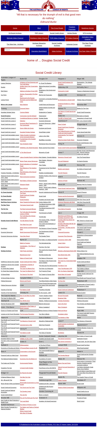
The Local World (24, 401)
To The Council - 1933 (45, 292)
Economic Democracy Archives (9, 236)
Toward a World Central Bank (66, 387)
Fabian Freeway (62, 380)
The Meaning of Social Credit (28, 321)
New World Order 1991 (64, 255)
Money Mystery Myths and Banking (10, 383)
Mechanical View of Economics (47, 144)
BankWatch (4, 228)
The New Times (5, 205)
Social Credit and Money (83, 261)
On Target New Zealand (7, 268)
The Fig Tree (4, 209)
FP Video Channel (72, 38)
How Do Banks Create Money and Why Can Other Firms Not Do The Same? (86, 372)
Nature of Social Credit (26, 258)
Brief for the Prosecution (45, 95)
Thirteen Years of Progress (84, 100)
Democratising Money (83, 239)
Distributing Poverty (82, 338)
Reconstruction (43, 180)
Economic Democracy (45, 121)
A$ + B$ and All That (6, 380)
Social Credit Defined (6, 395)
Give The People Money (83, 157)
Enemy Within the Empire (27, 128)
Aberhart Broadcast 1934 (7, 303)
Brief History (4, 91)
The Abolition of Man (63, 317)
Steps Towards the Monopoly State (29, 202)
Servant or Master (63, 258)
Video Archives (57, 51)
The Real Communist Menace (28, 209)
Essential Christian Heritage (27, 132)
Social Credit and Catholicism (66, 289)
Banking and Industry (63, 169)
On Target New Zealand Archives (10, 271)
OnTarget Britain (5, 274)
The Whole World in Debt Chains (48, 281)
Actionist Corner (72, 44)
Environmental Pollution (26, 363)
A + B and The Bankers (45, 83)
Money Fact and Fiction (64, 363)
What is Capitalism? (44, 307)
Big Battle (79, 209)
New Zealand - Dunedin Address (47, 157)
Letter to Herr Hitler (44, 136)
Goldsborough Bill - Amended (47, 383)
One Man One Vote (25, 377)
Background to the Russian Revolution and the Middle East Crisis (28, 99)
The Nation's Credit (25, 332)
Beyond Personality (63, 295)
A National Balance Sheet (8, 377)
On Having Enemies (82, 161)
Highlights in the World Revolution (29, 147)
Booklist (3, 87)
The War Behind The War (27, 220)
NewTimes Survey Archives (9, 202)
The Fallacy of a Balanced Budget (48, 239)
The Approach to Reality (45, 213)
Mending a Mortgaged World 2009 (67, 251)
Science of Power (62, 180)
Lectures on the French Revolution (10, 314)
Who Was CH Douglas (26, 413)
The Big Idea (42, 216)
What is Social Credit (25, 411)
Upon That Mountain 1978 (65, 268)
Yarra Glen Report (25, 236)
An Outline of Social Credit (84, 169)
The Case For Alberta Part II (27, 271)
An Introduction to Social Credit (66, 100)
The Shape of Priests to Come (28, 404)
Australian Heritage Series (8, 112)
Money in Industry (44, 395)
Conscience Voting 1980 (64, 239)
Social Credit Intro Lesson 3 (8, 124)
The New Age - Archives (15, 44)
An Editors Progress (82, 216)
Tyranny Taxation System (46, 295)
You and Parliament (63, 161)
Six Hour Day (61, 281)
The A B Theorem (62, 173)
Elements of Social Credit (65, 157)
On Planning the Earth (26, 373)
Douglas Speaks (43, 118)
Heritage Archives (6, 251)
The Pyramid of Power (45, 271)
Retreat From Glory (63, 348)
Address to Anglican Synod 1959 (29, 91)
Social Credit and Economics (8, 387)
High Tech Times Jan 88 (83, 199)
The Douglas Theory (44, 236)
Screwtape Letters (63, 314)
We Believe (61, 332)
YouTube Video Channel (87, 51)
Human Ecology (81, 292)
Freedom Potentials (6, 169)
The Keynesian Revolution (27, 314)
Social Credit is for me (83, 391)
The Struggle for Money (83, 176)
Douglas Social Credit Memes (9, 220)
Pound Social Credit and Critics (66, 188)
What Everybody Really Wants (66, 140)
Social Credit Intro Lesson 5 (8, 132)
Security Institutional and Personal (48, 192)
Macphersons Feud (25, 255)
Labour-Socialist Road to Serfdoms (29, 157)
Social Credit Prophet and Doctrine (67, 147)
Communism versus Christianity (85, 298)
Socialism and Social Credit (46, 199)
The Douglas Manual (63, 355)
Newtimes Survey (87, 28)
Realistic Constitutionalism (46, 173)
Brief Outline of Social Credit (84, 336)
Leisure (41, 377)
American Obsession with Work (66, 202)
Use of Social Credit (44, 298)
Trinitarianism (80, 307)
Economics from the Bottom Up (28, 359)
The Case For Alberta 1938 (8, 298)
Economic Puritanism (82, 140)
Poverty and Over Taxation (46, 329)
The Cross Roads (57, 28)
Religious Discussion (82, 300)
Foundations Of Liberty (45, 359)
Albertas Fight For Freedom (84, 184)
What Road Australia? (83, 348)
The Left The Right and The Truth (29, 398)
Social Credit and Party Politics (28, 261)
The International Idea (45, 243)
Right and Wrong (62, 310)
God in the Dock (62, 303)
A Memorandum (24, 345)
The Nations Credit (25, 289)
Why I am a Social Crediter (84, 121)
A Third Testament (82, 128)
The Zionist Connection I (64, 338)
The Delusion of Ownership (84, 321)
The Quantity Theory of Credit (85, 377)
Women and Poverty (25, 281)
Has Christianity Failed (26, 144)
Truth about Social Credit (26, 205)
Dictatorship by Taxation (45, 112)
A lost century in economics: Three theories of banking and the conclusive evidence (86, 363)
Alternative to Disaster (83, 116)
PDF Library (39, 33)
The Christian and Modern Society (86, 303)
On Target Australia (6, 192)
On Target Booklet (6, 196)
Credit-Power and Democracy (47, 104)
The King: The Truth (44, 247)
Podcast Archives (72, 51)
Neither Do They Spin (83, 108)
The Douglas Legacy (25, 391)
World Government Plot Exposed (29, 232)
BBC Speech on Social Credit (85, 220)
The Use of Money (44, 278)
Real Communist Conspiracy (27, 176)
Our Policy (4, 95)
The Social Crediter (6, 213)
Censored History (24, 108)
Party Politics (42, 165)
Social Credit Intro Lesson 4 (8, 128)
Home (15, 28)
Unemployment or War (26, 325)
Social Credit (42, 196)
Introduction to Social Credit (84, 118)
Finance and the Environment (66, 196)
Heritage (3, 247)
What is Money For (82, 251)
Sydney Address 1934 (45, 202)
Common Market (24, 112)
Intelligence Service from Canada (10, 261)
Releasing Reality (24, 184)
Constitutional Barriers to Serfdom (29, 118)
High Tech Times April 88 (83, 202)
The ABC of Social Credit (64, 118)
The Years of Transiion (45, 332)
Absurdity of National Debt (46, 321)
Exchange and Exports (45, 128)
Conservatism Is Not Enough (27, 351)
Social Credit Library (57, 33)
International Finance (63, 247)
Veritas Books (72, 33)
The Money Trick (62, 265)
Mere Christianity (62, 307)
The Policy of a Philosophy (46, 268)
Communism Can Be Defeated (28, 116)
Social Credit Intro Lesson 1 (8, 118)
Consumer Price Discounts (65, 236)
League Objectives (6, 83)
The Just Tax (23, 395)
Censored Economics (64, 232)
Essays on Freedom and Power (9, 310)
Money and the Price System (46, 147)
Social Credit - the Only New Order (86, 341)
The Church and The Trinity (27, 387)
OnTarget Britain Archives (8, 278)
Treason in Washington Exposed (85, 91)
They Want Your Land (26, 224)
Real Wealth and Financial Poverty (86, 278)
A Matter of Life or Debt (26, 338)
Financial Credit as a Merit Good (9, 355)
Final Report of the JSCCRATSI (47, 368)
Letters (22, 298)
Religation (22, 380)
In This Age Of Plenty (44, 345)
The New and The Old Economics (48, 265)
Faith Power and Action (26, 251)
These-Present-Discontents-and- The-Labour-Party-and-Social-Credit (48, 285)
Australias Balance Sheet (8, 338)
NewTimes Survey (6, 199)
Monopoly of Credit (44, 152)
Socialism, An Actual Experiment (47, 401)
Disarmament (42, 116)
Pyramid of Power (82, 398)
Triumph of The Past (6, 289)
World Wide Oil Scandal (64, 274)
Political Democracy (6, 281)
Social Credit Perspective (84, 112)
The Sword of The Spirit (26, 274)
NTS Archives (87, 33)
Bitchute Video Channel (15, 38)
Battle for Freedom (25, 243)
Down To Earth (62, 124)
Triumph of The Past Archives (9, 292)
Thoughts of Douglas (44, 289)
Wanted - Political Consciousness (48, 300)
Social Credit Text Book (83, 345)
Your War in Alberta (44, 314)
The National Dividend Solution (9, 359)
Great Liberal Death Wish (84, 132)
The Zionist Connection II (64, 341)
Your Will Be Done (25, 300)
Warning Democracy (44, 303)
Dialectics (22, 121)
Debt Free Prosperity (44, 325)
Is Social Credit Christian (26, 368)
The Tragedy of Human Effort (47, 274)
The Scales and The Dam (8, 363)
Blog (39, 28)
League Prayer (5, 100)
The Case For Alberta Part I (27, 268)
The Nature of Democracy (46, 258)
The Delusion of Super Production (48, 228)
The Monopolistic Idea (45, 255)
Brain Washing (24, 104)
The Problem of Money (83, 268)
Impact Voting (61, 243)
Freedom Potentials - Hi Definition (10, 173)
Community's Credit (63, 91)
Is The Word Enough (25, 152)
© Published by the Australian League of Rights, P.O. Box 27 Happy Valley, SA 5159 (48, 424)
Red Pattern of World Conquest (28, 180)
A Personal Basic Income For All (28, 348)
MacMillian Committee (45, 140)
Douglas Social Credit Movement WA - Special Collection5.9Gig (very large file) (86, 152)
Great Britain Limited (44, 132)
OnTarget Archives (15, 33)
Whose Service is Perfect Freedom (48, 310)
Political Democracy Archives (8, 285)
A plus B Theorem (82, 192)
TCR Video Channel (57, 38)
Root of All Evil (24, 188)
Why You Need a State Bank (65, 271)
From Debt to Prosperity (64, 209)
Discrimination (24, 355)
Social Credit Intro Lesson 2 (8, 121)
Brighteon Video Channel (39, 38)
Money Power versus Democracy (29, 161)
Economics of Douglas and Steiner (10, 348)
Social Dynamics (6, 116)
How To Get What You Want (27, 295)
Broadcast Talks (62, 298)
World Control (80, 401)
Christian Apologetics (63, 300)
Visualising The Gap (6, 368)
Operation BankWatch (39, 51)
